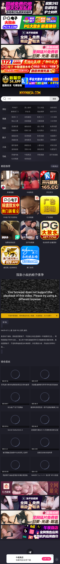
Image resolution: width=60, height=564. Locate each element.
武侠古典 (53, 145)
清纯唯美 (27, 140)
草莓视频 (40, 155)
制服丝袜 (15, 130)
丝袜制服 (27, 121)
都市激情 (15, 145)
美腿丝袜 (15, 140)
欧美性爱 (53, 126)
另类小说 (27, 149)
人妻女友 (40, 145)
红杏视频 (15, 159)
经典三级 (27, 130)
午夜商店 (27, 155)
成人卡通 (40, 126)
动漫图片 (53, 136)
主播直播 (40, 121)
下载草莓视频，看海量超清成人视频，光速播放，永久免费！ (33, 315)
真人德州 (27, 107)
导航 (4, 156)
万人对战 (40, 107)
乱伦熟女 (40, 130)
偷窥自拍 (15, 136)
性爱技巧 (53, 149)
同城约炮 (15, 155)
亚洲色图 (27, 136)
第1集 (5, 322)
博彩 (4, 109)
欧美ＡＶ (40, 117)
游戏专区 (53, 107)
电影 (4, 128)
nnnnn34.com (29, 92)
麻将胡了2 (15, 111)
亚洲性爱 (15, 126)
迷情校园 (15, 149)
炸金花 (27, 111)
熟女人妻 (15, 121)
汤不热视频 (53, 155)
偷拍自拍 (27, 126)
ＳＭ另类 (53, 121)
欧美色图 (40, 136)
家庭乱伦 (27, 145)
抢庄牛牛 (53, 111)
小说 (4, 147)
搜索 (54, 99)
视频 (4, 118)
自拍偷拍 (27, 117)
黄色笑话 (40, 149)
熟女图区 (40, 140)
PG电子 (15, 107)
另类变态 (53, 130)
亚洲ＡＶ (15, 117)
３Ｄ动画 (53, 117)
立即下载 (46, 559)
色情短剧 (27, 159)
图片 (4, 137)
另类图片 (53, 140)
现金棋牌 (40, 111)
